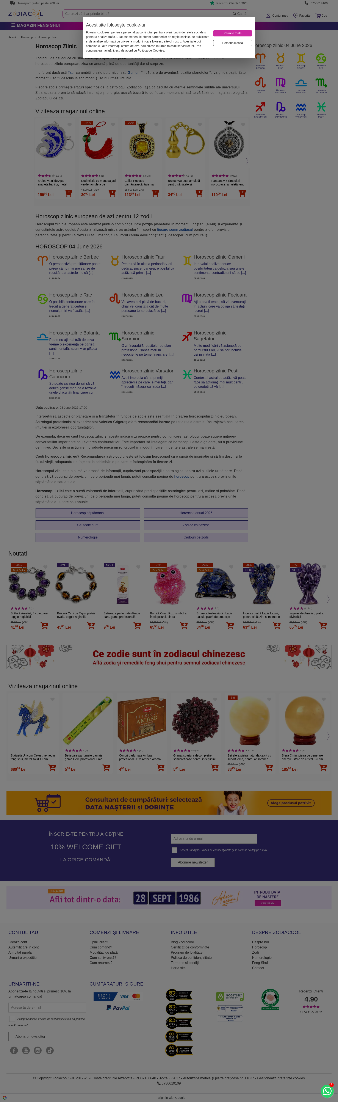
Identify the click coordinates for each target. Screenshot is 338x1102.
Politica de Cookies (151, 50)
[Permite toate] (232, 33)
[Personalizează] (232, 43)
